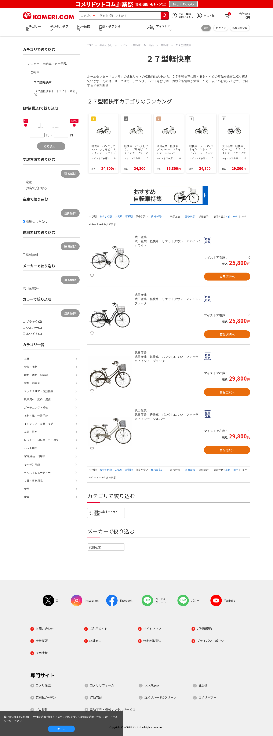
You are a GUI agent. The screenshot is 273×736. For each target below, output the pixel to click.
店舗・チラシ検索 (109, 28)
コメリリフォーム (102, 685)
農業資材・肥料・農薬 (37, 399)
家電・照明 (30, 431)
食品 (26, 488)
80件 (235, 216)
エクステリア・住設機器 (38, 391)
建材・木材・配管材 (36, 374)
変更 (206, 28)
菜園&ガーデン (46, 697)
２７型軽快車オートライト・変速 (103, 512)
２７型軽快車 (42, 82)
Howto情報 (83, 28)
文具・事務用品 (33, 480)
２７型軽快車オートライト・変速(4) (54, 93)
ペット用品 (30, 448)
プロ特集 (42, 709)
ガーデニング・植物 (36, 407)
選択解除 (70, 173)
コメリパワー (207, 697)
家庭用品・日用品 (34, 456)
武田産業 (95, 547)
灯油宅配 (96, 697)
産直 (26, 496)
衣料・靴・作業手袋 (36, 415)
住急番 (202, 685)
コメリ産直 (43, 685)
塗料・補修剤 (32, 383)
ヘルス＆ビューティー (37, 472)
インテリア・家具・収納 (38, 423)
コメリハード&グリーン (160, 697)
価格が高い (157, 216)
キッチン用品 (32, 464)
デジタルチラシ (59, 28)
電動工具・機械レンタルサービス (112, 709)
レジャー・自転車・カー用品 (47, 63)
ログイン (221, 28)
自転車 (34, 72)
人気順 (119, 216)
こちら (114, 716)
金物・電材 (30, 366)
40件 (228, 216)
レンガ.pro (151, 685)
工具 (26, 358)
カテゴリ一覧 (33, 28)
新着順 (129, 216)
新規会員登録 (239, 28)
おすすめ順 (106, 216)
